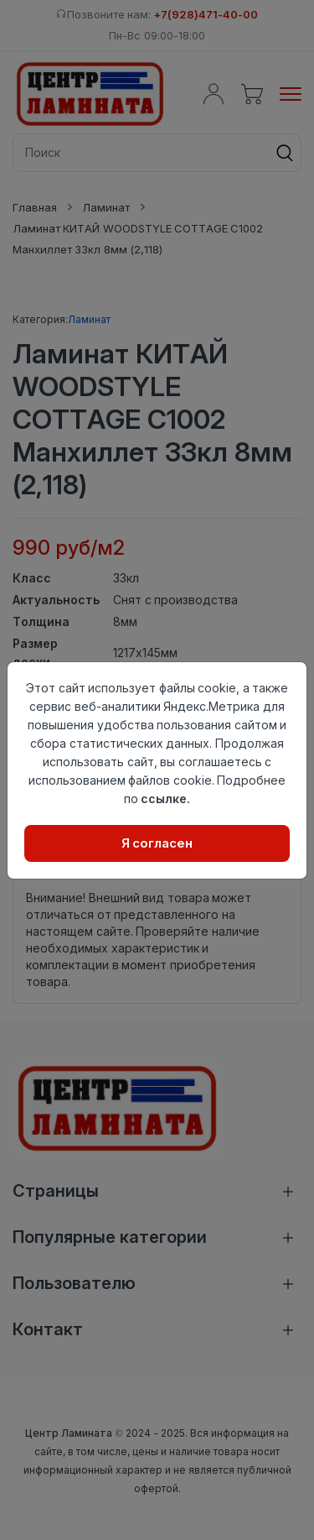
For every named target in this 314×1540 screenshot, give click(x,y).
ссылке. (165, 798)
